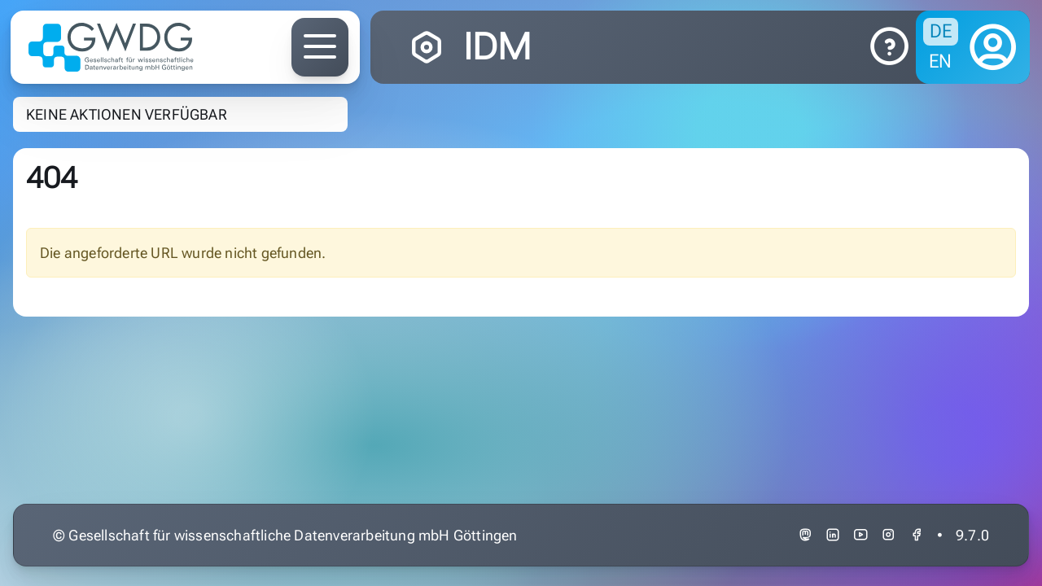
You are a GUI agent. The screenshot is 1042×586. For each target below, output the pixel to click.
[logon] (993, 47)
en (940, 61)
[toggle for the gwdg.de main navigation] (319, 47)
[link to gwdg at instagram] (888, 535)
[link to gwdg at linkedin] (832, 535)
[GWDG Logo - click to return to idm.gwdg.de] (111, 47)
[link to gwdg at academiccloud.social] (805, 535)
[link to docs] (889, 47)
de (941, 31)
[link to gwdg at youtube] (860, 535)
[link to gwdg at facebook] (916, 535)
